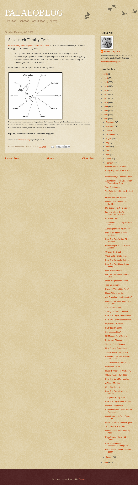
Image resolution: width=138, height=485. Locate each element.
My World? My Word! (114, 324)
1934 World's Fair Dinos (115, 426)
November (110, 126)
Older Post (88, 158)
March (108, 159)
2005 (105, 462)
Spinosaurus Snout (113, 307)
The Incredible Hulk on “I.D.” (117, 352)
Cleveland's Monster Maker (116, 256)
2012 (105, 94)
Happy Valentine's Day (114, 293)
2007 (105, 115)
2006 (105, 119)
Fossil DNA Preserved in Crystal (118, 422)
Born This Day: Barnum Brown (118, 316)
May (108, 151)
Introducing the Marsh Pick (116, 281)
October (109, 130)
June (108, 146)
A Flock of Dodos (112, 383)
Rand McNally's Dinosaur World (118, 177)
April (108, 155)
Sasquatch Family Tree (115, 397)
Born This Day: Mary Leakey (117, 379)
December (110, 122)
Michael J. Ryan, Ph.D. (113, 51)
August (109, 138)
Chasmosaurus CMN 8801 (116, 166)
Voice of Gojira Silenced (115, 344)
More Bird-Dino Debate (115, 387)
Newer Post (12, 158)
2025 (105, 74)
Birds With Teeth (112, 218)
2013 (105, 90)
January (109, 457)
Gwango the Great (113, 252)
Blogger (82, 479)
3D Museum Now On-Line (116, 336)
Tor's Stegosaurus (112, 285)
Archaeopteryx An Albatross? (117, 229)
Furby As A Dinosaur (113, 340)
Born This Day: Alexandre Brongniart (116, 392)
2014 (105, 86)
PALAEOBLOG (34, 13)
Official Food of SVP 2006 (116, 375)
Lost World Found (112, 367)
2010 (105, 102)
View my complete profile (111, 61)
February (110, 163)
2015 (105, 82)
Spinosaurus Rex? (113, 332)
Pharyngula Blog (24, 140)
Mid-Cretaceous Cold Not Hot (117, 208)
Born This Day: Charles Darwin (118, 320)
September (111, 134)
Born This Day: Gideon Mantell (118, 402)
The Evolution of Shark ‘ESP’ (117, 363)
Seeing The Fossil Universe (116, 311)
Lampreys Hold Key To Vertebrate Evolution (114, 213)
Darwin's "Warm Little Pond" (117, 289)
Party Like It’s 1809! (113, 328)
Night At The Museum (114, 406)
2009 (105, 106)
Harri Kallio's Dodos (113, 270)
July (108, 142)
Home (50, 158)
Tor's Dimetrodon (112, 187)
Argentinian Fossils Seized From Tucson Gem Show (118, 182)
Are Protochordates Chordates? (118, 297)
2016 (105, 78)
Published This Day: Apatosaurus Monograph (116, 444)
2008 (105, 111)
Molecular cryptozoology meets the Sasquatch (28, 45)
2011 (105, 98)
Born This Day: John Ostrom (117, 260)
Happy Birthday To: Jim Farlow (118, 371)
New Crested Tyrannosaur (116, 348)
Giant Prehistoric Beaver (115, 197)
